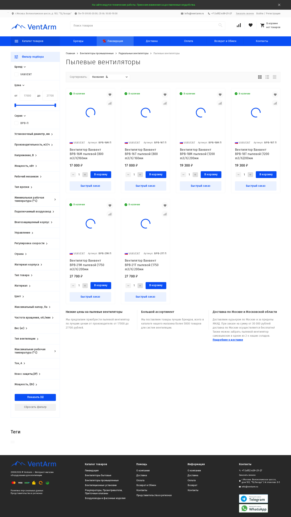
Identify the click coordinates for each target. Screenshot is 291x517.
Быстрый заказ (90, 185)
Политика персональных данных (27, 490)
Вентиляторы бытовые (98, 475)
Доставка (152, 41)
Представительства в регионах (26, 493)
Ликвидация (113, 41)
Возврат (192, 485)
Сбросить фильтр (35, 407)
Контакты (262, 41)
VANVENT (26, 74)
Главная (70, 53)
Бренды (78, 41)
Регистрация (273, 13)
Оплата (188, 41)
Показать (33, 397)
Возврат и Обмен (225, 41)
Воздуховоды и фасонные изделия (105, 498)
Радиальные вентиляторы (133, 53)
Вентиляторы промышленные (97, 53)
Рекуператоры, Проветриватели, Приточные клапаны (103, 492)
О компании (143, 470)
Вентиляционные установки (101, 485)
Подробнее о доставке (228, 340)
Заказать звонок (245, 13)
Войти (259, 13)
